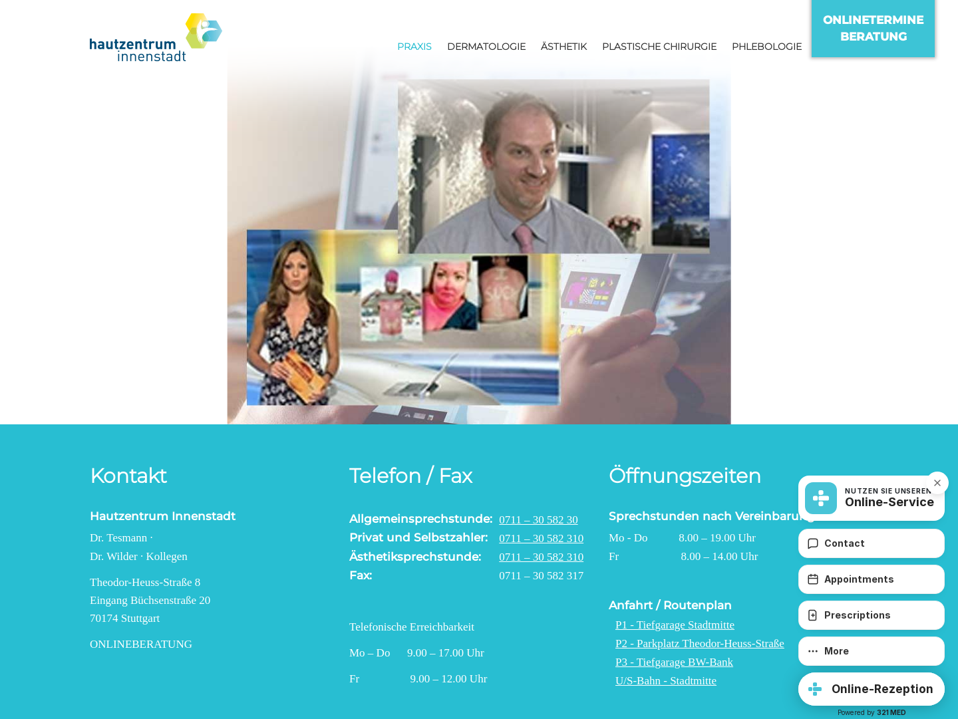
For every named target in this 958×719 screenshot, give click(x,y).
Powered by (872, 712)
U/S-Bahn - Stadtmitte (666, 680)
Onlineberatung (141, 644)
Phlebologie (767, 47)
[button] (871, 689)
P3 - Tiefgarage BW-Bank (674, 662)
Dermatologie (486, 47)
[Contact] (871, 543)
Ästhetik (564, 47)
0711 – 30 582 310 (541, 538)
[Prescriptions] (871, 615)
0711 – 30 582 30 (538, 519)
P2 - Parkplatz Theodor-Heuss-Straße (699, 643)
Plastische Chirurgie (659, 47)
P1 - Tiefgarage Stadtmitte (674, 625)
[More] (871, 651)
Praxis (414, 47)
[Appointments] (871, 579)
